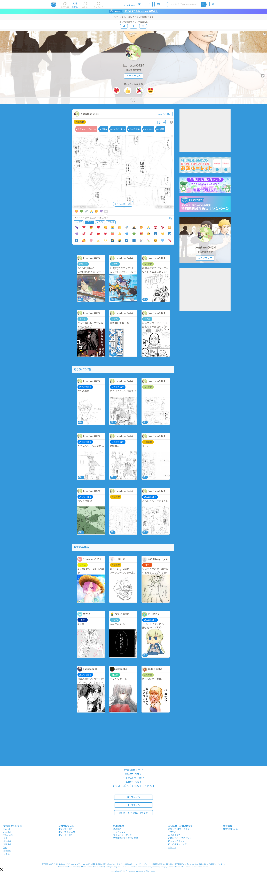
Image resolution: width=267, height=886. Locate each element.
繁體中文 (7, 844)
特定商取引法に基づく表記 (125, 838)
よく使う (78, 222)
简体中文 (7, 841)
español (7, 832)
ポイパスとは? (65, 835)
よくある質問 (174, 835)
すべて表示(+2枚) (123, 203)
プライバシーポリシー (123, 835)
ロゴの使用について (177, 844)
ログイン (133, 797)
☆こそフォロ (133, 76)
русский (7, 850)
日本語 (6, 853)
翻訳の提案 (16, 825)
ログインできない (176, 841)
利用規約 (117, 828)
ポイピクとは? (65, 828)
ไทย (5, 847)
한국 (5, 838)
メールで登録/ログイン (133, 813)
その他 (111, 222)
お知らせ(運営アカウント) (180, 828)
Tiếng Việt (8, 835)
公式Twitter (174, 832)
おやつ (100, 222)
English (6, 828)
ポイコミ (172, 847)
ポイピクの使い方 (66, 832)
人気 (89, 222)
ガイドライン (119, 832)
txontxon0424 (133, 65)
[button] (1, 869)
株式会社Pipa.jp (230, 828)
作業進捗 (79, 122)
